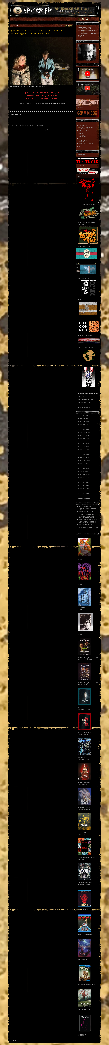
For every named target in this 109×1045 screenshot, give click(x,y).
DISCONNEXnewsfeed (84, 407)
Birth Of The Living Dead (84, 402)
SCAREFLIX (81, 176)
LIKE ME (81, 124)
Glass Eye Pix (16, 19)
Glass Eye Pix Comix (83, 278)
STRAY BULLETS (83, 128)
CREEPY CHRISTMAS (84, 246)
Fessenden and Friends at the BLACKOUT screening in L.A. (28, 125)
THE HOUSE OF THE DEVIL (86, 143)
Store (52, 19)
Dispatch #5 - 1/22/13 (83, 482)
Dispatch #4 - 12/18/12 (84, 485)
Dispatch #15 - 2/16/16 (84, 455)
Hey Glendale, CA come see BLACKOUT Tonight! (58, 130)
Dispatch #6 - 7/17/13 (83, 480)
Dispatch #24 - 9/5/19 (83, 435)
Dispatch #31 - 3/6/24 (83, 416)
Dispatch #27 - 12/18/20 (84, 427)
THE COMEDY (82, 137)
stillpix (79, 299)
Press (44, 19)
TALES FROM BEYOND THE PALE (87, 204)
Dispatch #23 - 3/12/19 (84, 438)
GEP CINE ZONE (82, 97)
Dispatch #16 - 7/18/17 (84, 452)
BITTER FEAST (83, 140)
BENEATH (81, 135)
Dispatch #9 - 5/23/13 (83, 471)
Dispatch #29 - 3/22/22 (84, 421)
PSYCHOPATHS (83, 125)
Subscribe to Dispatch (84, 498)
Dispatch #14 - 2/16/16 (84, 457)
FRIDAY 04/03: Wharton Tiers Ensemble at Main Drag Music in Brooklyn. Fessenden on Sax (87, 513)
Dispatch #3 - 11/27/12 (84, 488)
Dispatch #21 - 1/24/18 (84, 443)
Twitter (83, 19)
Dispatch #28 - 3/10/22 (84, 424)
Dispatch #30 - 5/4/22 (83, 418)
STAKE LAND (82, 138)
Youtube (87, 19)
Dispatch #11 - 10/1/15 (84, 466)
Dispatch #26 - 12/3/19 (84, 430)
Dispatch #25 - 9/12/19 (84, 432)
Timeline (61, 19)
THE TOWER (81, 155)
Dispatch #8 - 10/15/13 (84, 474)
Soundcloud (95, 19)
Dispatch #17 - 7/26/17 (84, 449)
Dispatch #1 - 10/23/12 (84, 494)
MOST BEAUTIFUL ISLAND (86, 127)
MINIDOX (80, 107)
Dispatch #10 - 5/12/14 (84, 468)
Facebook (79, 19)
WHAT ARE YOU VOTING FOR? (86, 365)
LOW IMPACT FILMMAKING (85, 347)
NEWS (26, 19)
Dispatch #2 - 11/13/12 (84, 491)
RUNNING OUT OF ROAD (85, 335)
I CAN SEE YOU (83, 145)
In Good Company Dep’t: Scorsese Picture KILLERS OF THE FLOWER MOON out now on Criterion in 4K (88, 521)
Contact (70, 19)
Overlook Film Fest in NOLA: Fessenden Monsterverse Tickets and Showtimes (87, 508)
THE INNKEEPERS (84, 141)
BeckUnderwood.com (83, 261)
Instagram (91, 19)
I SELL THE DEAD (83, 146)
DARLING (81, 133)
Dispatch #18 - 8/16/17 (84, 446)
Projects (35, 19)
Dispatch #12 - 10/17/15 (84, 463)
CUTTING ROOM (82, 165)
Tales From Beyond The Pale (85, 399)
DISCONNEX (81, 319)
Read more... (81, 37)
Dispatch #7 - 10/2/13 (83, 477)
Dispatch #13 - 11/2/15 (84, 460)
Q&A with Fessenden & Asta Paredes (34, 103)
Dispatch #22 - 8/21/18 (84, 441)
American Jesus (82, 405)
